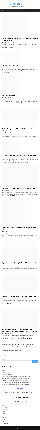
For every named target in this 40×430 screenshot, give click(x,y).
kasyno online (19, 346)
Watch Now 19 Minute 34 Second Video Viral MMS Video (18, 188)
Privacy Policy (5, 423)
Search (3, 359)
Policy (3, 421)
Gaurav (3, 42)
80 (5, 355)
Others (3, 419)
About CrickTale (5, 405)
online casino (35, 349)
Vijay (3, 190)
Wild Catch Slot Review (8, 95)
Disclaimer (4, 413)
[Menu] (3, 10)
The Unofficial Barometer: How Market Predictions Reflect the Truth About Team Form (19, 369)
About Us (20, 389)
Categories (4, 407)
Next (8, 355)
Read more (11, 47)
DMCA (3, 415)
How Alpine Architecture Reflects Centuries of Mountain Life (19, 155)
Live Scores (4, 417)
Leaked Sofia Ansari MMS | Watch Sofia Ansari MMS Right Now (16, 382)
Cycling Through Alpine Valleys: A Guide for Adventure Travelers (16, 376)
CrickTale (15, 3)
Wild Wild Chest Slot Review (10, 65)
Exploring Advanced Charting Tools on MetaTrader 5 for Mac (19, 263)
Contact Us (4, 409)
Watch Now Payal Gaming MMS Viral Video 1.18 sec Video (19, 296)
